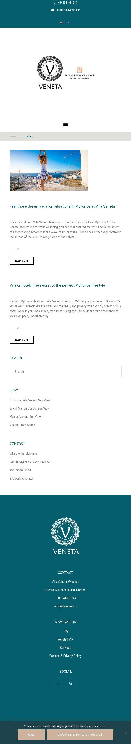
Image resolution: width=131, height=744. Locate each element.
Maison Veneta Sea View (25, 417)
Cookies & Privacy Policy (65, 656)
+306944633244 (67, 2)
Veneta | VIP (65, 639)
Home (13, 136)
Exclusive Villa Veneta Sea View (30, 400)
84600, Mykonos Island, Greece (30, 462)
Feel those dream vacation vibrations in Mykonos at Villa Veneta (62, 206)
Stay (65, 631)
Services (65, 648)
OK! (31, 734)
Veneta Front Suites (22, 425)
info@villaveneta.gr (68, 9)
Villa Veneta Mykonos (23, 454)
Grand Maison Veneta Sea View (30, 408)
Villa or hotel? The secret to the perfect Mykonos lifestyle (57, 285)
